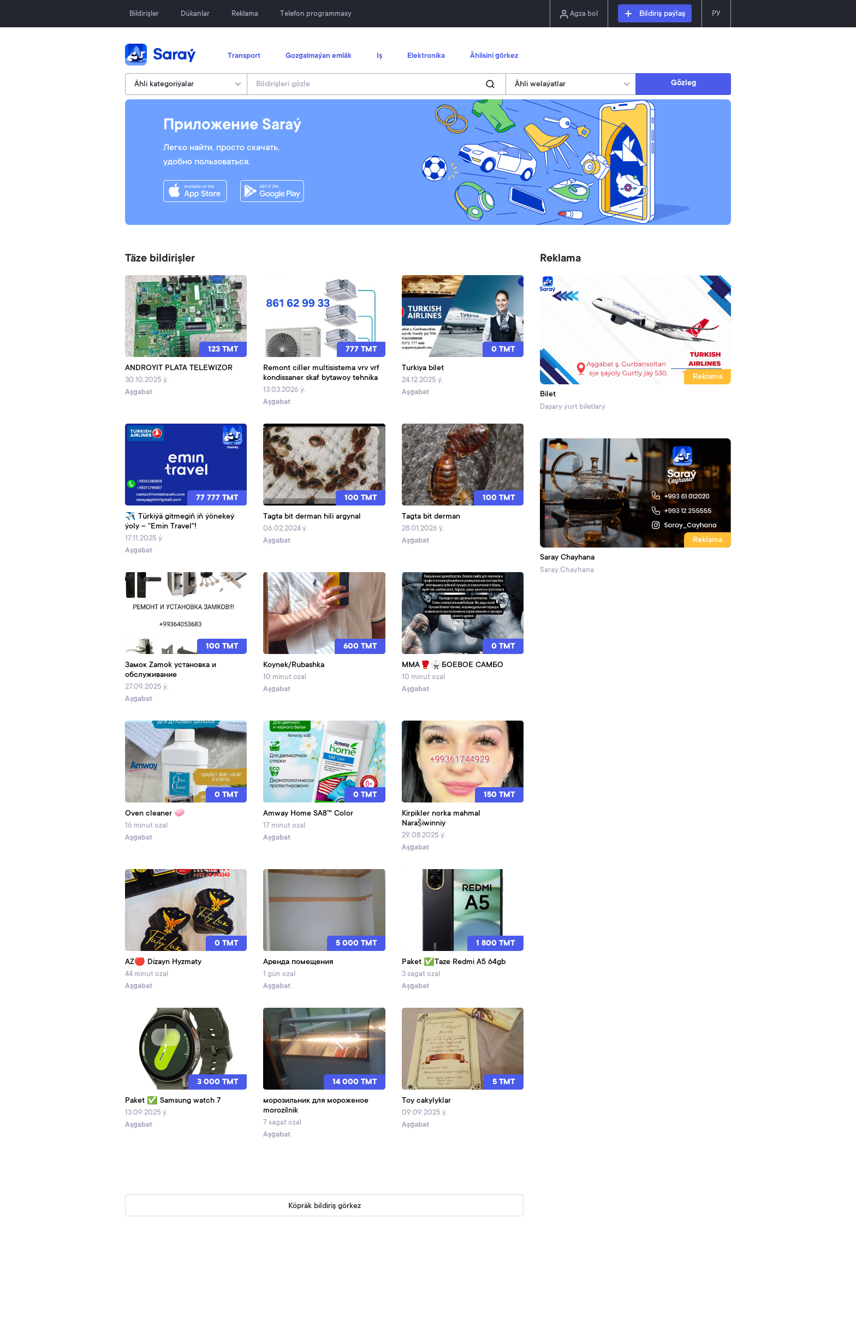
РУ (716, 14)
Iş (379, 56)
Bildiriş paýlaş (655, 14)
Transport (244, 56)
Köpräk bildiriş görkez (324, 1206)
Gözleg (683, 83)
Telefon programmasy (316, 14)
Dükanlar (195, 14)
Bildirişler (144, 14)
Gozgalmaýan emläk (319, 56)
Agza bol (579, 14)
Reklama (244, 14)
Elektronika (426, 56)
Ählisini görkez (494, 56)
